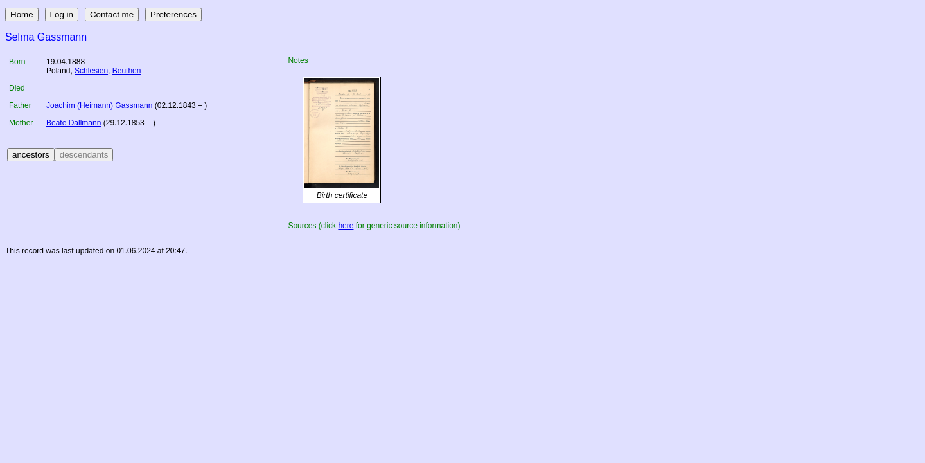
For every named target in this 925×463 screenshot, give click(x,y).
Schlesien (91, 70)
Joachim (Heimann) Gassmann (99, 105)
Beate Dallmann (73, 122)
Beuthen (126, 70)
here (345, 225)
